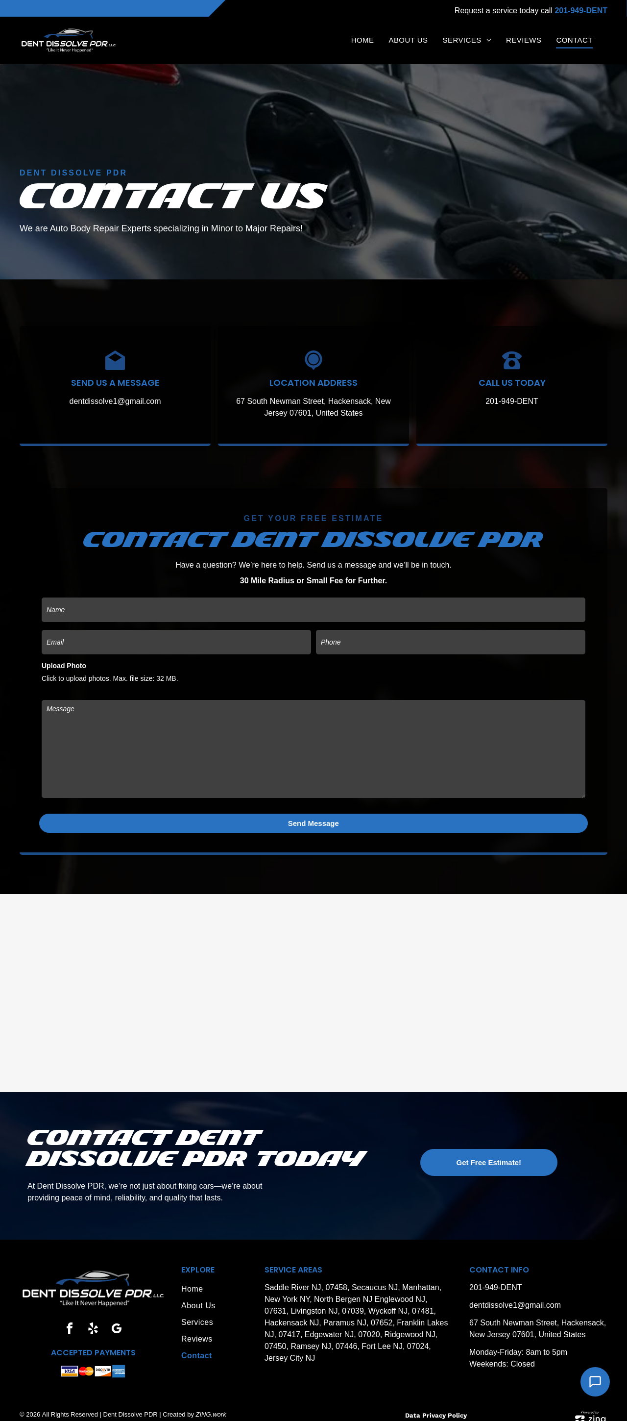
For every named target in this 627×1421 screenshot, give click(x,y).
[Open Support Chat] (595, 1381)
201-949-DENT (511, 401)
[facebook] (69, 1318)
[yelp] (93, 1318)
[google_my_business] (116, 1318)
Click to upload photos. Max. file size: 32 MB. (110, 678)
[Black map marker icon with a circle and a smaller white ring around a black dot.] (313, 367)
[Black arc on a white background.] (512, 367)
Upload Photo (64, 666)
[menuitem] (363, 40)
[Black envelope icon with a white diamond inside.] (115, 367)
